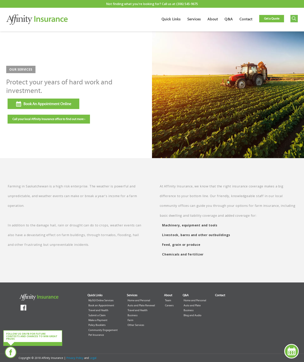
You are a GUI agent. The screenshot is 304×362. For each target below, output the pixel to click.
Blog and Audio (192, 315)
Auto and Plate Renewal (141, 305)
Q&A (229, 20)
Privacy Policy (75, 358)
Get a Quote (271, 18)
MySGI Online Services (101, 300)
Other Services (136, 325)
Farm (130, 320)
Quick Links (171, 20)
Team (168, 300)
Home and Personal (139, 300)
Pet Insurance (96, 335)
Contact (245, 20)
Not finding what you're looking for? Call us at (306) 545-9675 (152, 4)
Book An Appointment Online (47, 103)
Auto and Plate (192, 305)
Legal (93, 358)
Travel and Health (98, 310)
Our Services (20, 69)
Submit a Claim (97, 315)
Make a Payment (97, 320)
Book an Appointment (101, 305)
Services (194, 20)
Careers (169, 305)
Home (37, 22)
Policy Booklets (97, 325)
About (212, 20)
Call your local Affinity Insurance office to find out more (48, 119)
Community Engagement (103, 330)
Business (133, 315)
